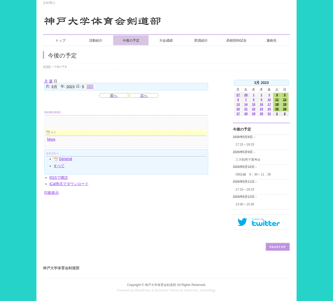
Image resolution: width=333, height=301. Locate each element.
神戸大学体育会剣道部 (160, 285)
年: (63, 86)
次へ (144, 95)
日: (78, 86)
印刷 (51, 193)
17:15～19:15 (244, 144)
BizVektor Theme (167, 290)
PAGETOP (278, 246)
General (63, 159)
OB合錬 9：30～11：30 (253, 174)
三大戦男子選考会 (247, 159)
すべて (59, 166)
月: (48, 86)
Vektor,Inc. (191, 290)
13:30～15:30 (244, 204)
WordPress (143, 290)
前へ (113, 95)
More (51, 139)
